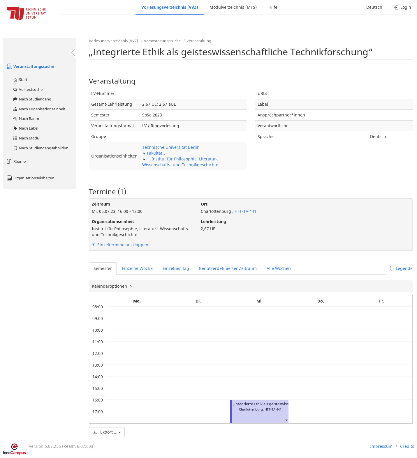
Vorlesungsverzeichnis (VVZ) (169, 7)
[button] (286, 419)
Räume (16, 161)
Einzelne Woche (137, 268)
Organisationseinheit (113, 221)
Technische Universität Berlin (171, 147)
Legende (401, 268)
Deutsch (374, 7)
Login (402, 7)
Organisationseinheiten (30, 178)
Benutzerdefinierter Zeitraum (228, 268)
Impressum (381, 446)
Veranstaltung (198, 40)
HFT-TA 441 (244, 211)
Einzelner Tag (176, 268)
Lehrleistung (213, 221)
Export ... (107, 432)
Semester (103, 268)
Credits (407, 446)
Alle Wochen (279, 268)
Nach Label (25, 128)
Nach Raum (26, 118)
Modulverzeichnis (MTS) (233, 7)
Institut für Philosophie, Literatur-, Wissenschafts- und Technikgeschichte (180, 161)
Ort (204, 204)
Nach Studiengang (32, 99)
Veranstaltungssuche (30, 66)
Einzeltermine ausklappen (120, 244)
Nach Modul (26, 138)
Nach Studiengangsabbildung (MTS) (44, 148)
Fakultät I (156, 153)
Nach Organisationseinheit (39, 109)
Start (20, 79)
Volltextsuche (28, 89)
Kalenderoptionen (110, 286)
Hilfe (272, 7)
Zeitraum (101, 204)
